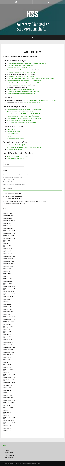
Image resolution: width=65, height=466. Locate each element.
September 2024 (10, 238)
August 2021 (9, 327)
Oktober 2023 (9, 261)
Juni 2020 (8, 359)
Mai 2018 (8, 413)
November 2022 (10, 289)
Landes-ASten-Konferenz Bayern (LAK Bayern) (20, 65)
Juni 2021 (8, 332)
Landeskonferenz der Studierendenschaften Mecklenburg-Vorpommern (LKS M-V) (31, 78)
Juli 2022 (7, 299)
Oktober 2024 (9, 236)
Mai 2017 (8, 428)
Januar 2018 (8, 415)
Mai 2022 (8, 304)
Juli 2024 (7, 241)
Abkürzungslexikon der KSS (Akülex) (17, 156)
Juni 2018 (8, 410)
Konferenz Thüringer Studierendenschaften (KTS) (21, 93)
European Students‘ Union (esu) (32, 102)
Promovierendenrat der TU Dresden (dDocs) (20, 111)
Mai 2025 (8, 223)
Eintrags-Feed (9, 452)
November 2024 (10, 233)
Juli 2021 (7, 329)
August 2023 (9, 266)
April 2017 (8, 430)
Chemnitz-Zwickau (12, 129)
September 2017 (10, 423)
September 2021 (10, 324)
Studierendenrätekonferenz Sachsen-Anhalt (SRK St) (22, 89)
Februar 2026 (9, 215)
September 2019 (10, 382)
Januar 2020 (8, 372)
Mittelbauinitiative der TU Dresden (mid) (19, 120)
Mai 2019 (8, 390)
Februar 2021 (9, 342)
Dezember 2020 (10, 347)
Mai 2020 (8, 362)
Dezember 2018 (10, 400)
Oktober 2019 (9, 380)
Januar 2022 (8, 314)
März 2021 (8, 339)
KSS (32, 13)
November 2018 (10, 402)
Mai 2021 (8, 334)
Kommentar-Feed (10, 455)
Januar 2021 (8, 344)
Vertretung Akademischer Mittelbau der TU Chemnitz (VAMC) (25, 118)
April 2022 (8, 306)
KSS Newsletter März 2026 (13, 193)
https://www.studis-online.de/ (15, 158)
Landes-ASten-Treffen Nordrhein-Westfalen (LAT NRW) (23, 83)
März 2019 (8, 395)
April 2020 (8, 365)
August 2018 (9, 408)
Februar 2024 (9, 251)
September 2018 (10, 405)
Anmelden (8, 450)
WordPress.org (9, 457)
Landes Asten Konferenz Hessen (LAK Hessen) (20, 76)
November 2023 (10, 258)
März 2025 (8, 225)
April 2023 (8, 276)
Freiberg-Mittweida (13, 133)
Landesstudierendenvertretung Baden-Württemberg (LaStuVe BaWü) (27, 63)
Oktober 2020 (9, 352)
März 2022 (8, 309)
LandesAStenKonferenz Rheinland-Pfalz (18, 85)
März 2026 (8, 213)
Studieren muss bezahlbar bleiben (15, 203)
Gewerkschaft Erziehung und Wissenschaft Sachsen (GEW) (24, 147)
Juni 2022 (8, 301)
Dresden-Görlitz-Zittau (13, 131)
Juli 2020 (7, 357)
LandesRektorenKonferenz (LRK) (16, 149)
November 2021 (10, 319)
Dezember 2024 (10, 230)
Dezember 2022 (10, 286)
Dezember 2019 (10, 375)
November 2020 (10, 349)
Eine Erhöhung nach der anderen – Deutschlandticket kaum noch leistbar (26, 201)
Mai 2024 (8, 243)
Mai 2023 (8, 273)
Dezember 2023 (10, 256)
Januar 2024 (8, 253)
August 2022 (9, 296)
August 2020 (9, 354)
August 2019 (9, 385)
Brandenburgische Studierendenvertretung (19, 70)
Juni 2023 (8, 271)
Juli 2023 (7, 268)
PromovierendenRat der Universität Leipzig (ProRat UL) (23, 116)
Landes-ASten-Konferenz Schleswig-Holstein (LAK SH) (23, 91)
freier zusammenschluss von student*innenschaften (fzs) (39, 100)
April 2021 (8, 337)
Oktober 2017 (9, 420)
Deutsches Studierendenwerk (15, 138)
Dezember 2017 (10, 418)
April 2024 (8, 246)
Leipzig (9, 136)
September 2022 (10, 294)
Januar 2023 (8, 284)
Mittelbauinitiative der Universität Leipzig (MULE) (21, 122)
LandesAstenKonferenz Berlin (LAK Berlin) (19, 67)
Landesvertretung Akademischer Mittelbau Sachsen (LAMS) (24, 109)
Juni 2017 (8, 425)
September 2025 (10, 220)
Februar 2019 (9, 397)
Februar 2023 (9, 281)
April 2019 (8, 392)
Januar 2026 (8, 218)
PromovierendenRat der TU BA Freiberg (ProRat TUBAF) (23, 114)
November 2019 (10, 377)
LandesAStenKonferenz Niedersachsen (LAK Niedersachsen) (24, 80)
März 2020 (8, 367)
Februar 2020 (9, 370)
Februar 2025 (9, 228)
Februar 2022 (9, 311)
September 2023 (10, 263)
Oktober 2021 (9, 322)
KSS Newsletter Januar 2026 (13, 198)
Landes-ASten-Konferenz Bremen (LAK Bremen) (21, 72)
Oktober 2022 (9, 291)
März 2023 (8, 279)
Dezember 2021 (10, 316)
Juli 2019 (7, 387)
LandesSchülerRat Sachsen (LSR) (16, 145)
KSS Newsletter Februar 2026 (13, 196)
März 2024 (8, 248)
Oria (27, 463)
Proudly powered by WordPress (11, 463)
